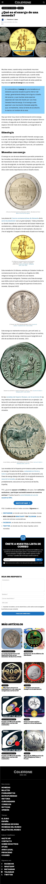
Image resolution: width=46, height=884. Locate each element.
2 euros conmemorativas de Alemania (25, 218)
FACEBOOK (7, 522)
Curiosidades (28, 651)
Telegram (9, 872)
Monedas (20, 8)
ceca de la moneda (8, 479)
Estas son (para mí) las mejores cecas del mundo (33, 722)
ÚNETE (39, 560)
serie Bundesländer (9, 221)
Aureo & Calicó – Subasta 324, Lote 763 (26, 264)
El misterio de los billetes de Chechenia (34, 654)
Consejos (5, 685)
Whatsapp (9, 866)
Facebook (9, 864)
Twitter (8, 875)
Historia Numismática (8, 651)
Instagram (9, 869)
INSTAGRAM (7, 513)
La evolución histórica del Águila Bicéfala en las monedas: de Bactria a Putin (11, 655)
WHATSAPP (20, 516)
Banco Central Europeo (22, 213)
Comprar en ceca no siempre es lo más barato (33, 688)
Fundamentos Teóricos (9, 8)
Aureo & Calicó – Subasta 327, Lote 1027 (29, 391)
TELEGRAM (32, 516)
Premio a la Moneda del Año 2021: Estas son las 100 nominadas (11, 757)
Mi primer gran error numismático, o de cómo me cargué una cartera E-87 (11, 689)
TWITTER (6, 526)
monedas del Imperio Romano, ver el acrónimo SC (24, 397)
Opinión (27, 719)
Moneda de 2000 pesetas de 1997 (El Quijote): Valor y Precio (33, 757)
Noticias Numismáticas (8, 719)
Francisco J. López (12, 19)
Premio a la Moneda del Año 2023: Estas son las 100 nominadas (11, 723)
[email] (19, 559)
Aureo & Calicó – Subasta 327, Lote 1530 (25, 325)
